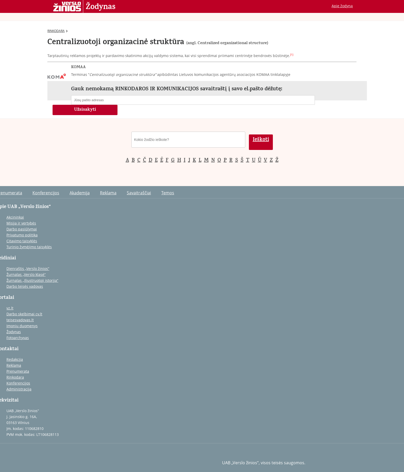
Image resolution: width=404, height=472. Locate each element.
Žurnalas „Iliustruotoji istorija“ (32, 280)
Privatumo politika (22, 235)
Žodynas (100, 7)
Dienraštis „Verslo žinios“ (27, 268)
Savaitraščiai (139, 193)
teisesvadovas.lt (20, 319)
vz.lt (9, 308)
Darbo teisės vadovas (24, 286)
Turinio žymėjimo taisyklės (29, 246)
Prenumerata (17, 371)
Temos (167, 193)
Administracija (18, 389)
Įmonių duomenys (22, 325)
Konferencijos (45, 193)
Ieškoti (261, 140)
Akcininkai (15, 217)
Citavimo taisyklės (21, 240)
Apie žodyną (342, 5)
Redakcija (14, 359)
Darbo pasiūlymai (21, 229)
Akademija (80, 193)
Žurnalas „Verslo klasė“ (26, 274)
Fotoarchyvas (17, 337)
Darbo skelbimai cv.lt (24, 313)
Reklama (108, 193)
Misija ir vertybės (21, 223)
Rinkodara (15, 377)
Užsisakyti (85, 110)
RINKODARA (57, 31)
